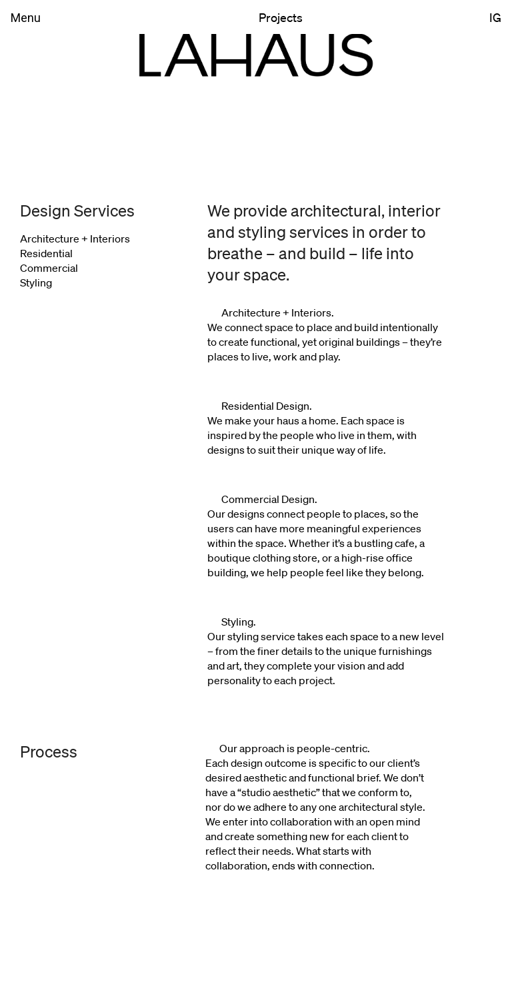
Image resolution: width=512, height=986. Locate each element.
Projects (281, 17)
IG (495, 17)
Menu (26, 18)
